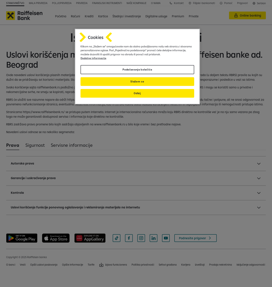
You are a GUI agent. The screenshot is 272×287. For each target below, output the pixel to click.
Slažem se (137, 81)
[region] (137, 66)
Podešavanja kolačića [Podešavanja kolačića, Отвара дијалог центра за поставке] (137, 69)
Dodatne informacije (93, 58)
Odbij (137, 93)
